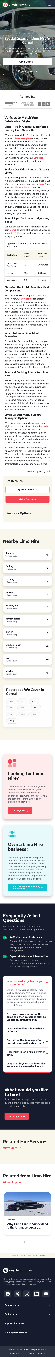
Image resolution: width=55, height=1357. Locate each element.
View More (12, 1147)
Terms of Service (17, 1353)
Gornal (13, 230)
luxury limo (10, 357)
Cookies (41, 1353)
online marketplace (22, 138)
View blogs (12, 1182)
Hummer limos (22, 187)
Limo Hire (38, 158)
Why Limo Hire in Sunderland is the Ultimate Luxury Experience (27, 1225)
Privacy (31, 1353)
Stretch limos (26, 298)
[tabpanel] (27, 1213)
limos (41, 184)
